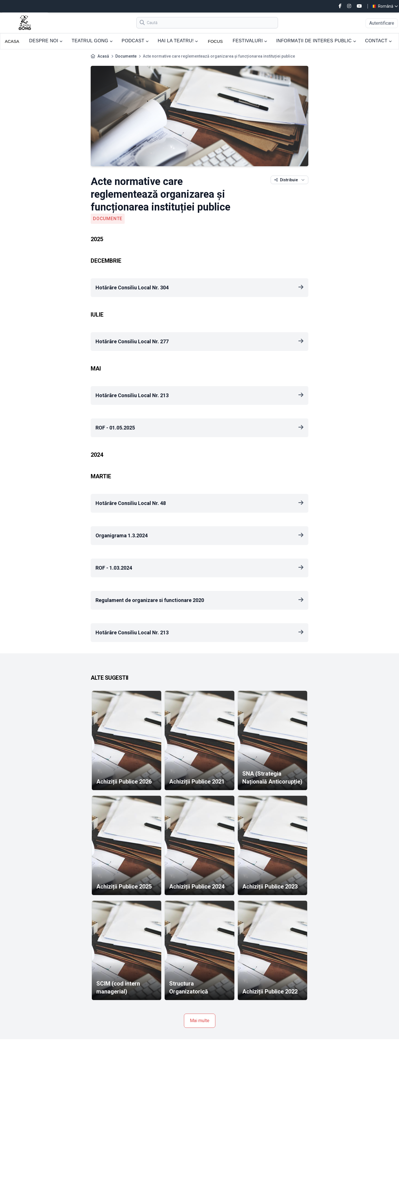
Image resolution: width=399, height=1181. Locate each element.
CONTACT (378, 40)
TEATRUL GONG (92, 40)
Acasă (103, 56)
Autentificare (381, 23)
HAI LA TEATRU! (178, 40)
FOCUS (215, 41)
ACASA (12, 41)
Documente (126, 56)
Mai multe (199, 1020)
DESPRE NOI (46, 40)
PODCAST (135, 40)
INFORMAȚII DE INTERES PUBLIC (316, 40)
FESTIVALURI (250, 40)
